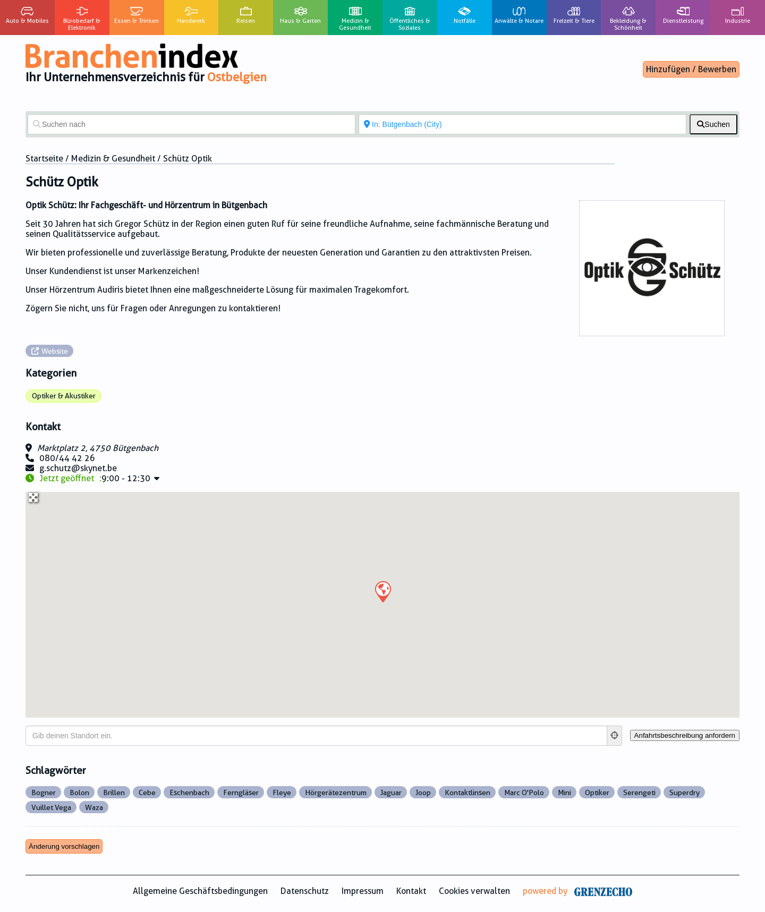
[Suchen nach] (191, 124)
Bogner (43, 792)
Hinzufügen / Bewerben (691, 69)
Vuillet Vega (51, 807)
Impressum (363, 891)
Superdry (684, 792)
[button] (382, 591)
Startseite (44, 159)
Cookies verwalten (474, 891)
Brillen (114, 792)
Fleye (282, 792)
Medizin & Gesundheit (113, 159)
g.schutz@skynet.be (78, 468)
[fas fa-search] (713, 124)
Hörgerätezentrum (336, 792)
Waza (94, 807)
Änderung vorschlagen (64, 846)
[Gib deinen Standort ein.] (316, 736)
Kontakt (411, 891)
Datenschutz (304, 891)
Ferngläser (241, 792)
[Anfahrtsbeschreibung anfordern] (685, 735)
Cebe (147, 792)
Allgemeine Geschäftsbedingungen (200, 891)
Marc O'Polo (524, 792)
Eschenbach (189, 792)
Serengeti (639, 792)
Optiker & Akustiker (64, 395)
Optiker (597, 792)
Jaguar (391, 792)
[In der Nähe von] (522, 124)
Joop (423, 792)
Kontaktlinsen (467, 792)
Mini (564, 792)
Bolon (79, 792)
